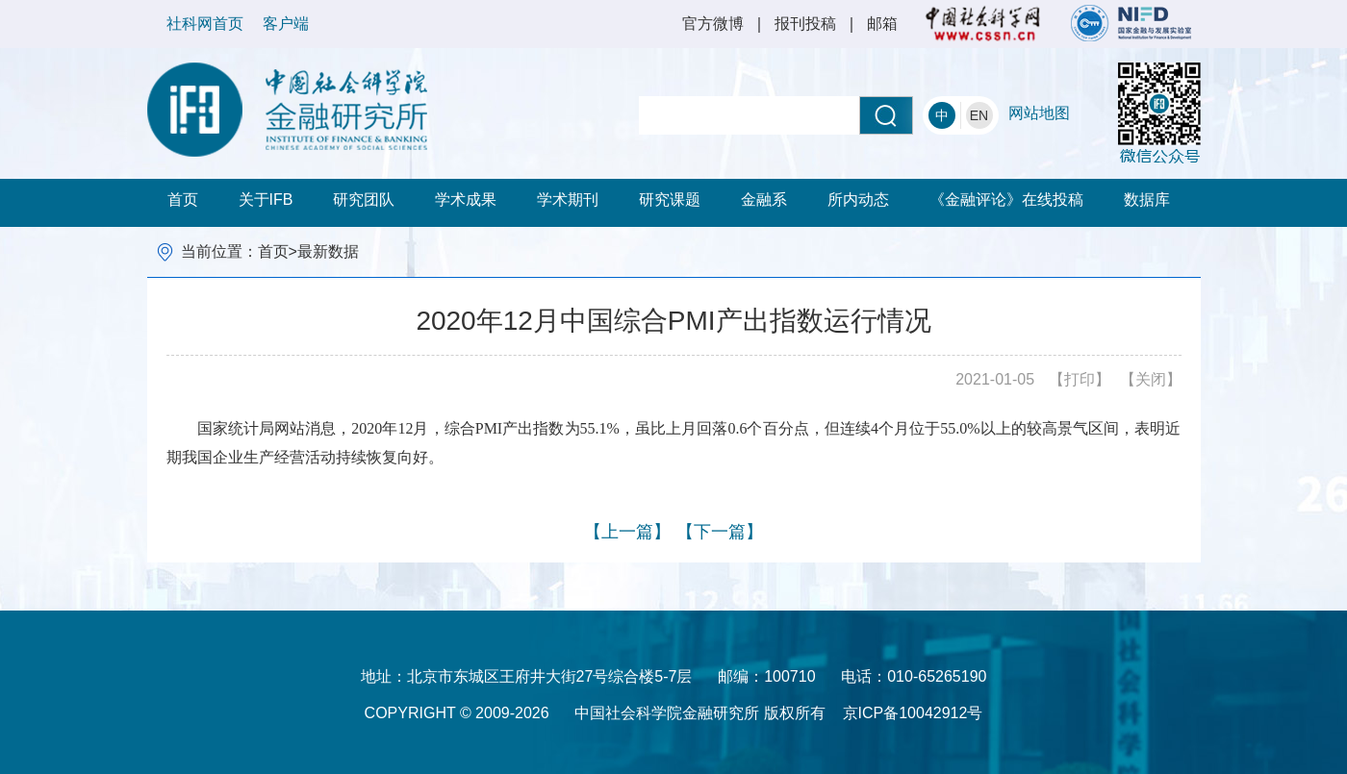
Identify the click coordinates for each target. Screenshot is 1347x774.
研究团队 (363, 199)
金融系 (764, 199)
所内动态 (858, 199)
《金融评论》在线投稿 (1006, 199)
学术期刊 (567, 199)
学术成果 (465, 199)
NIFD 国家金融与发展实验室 (1131, 23)
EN (979, 115)
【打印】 (1079, 379)
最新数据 (328, 251)
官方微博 (713, 23)
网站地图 (1039, 113)
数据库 (1147, 199)
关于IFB (266, 199)
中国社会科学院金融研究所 (287, 109)
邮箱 (882, 23)
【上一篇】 (627, 531)
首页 (182, 199)
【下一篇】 (719, 531)
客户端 (286, 23)
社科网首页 (204, 23)
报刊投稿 (805, 23)
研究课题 (669, 199)
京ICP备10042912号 (913, 713)
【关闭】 (1151, 379)
